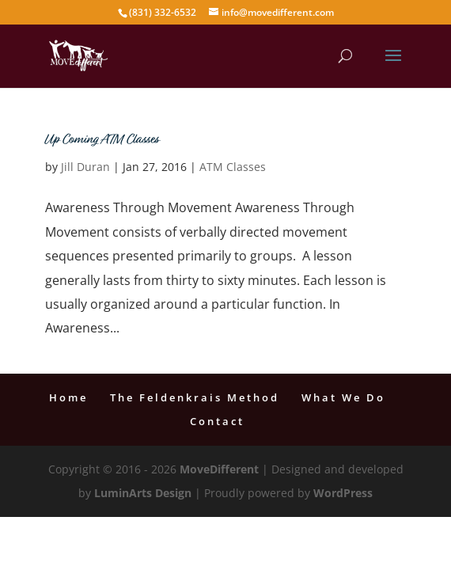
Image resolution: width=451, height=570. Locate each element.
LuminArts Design (142, 492)
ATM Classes (232, 166)
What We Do (343, 397)
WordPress (343, 492)
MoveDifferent (219, 469)
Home (68, 397)
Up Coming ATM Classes (101, 140)
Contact (217, 421)
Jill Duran (85, 166)
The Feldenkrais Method (194, 397)
